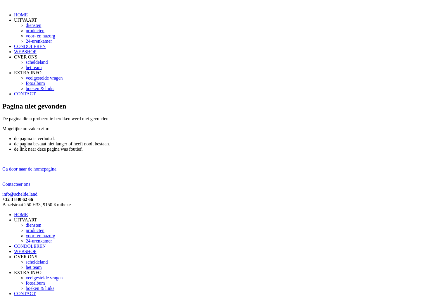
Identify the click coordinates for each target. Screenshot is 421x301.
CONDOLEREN (30, 46)
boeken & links (40, 88)
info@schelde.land (19, 194)
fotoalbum (35, 83)
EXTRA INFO (28, 72)
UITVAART (25, 20)
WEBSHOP (25, 51)
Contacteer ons (16, 184)
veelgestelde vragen (44, 77)
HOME (21, 14)
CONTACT (25, 93)
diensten (33, 25)
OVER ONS (25, 56)
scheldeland (37, 62)
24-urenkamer (39, 41)
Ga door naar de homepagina (29, 168)
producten (35, 30)
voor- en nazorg (40, 35)
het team (34, 67)
